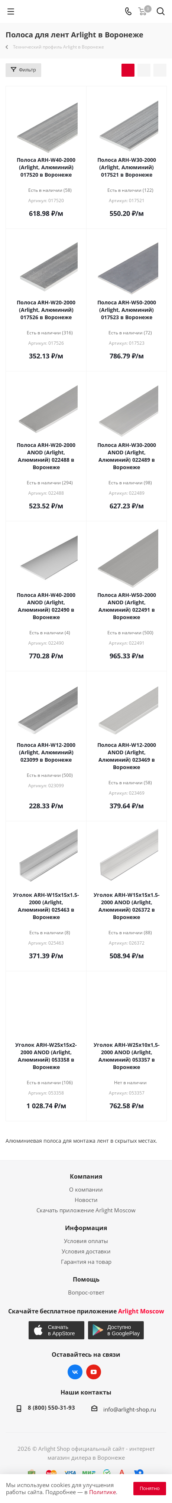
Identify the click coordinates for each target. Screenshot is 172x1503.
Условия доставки (86, 1251)
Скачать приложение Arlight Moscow (86, 1210)
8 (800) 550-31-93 (51, 1407)
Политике (102, 1492)
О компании (86, 1189)
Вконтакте (75, 1372)
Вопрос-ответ (86, 1292)
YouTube (93, 1372)
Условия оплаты (86, 1241)
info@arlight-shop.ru (129, 1409)
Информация (86, 1228)
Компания (86, 1176)
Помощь (86, 1279)
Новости (86, 1199)
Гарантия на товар (86, 1261)
